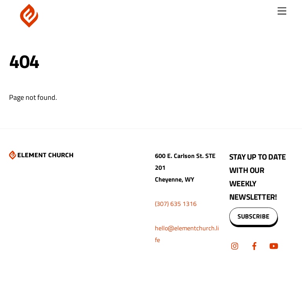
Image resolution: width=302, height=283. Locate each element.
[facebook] (254, 245)
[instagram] (235, 245)
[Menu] (282, 11)
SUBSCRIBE (253, 216)
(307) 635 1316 (176, 203)
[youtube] (274, 245)
